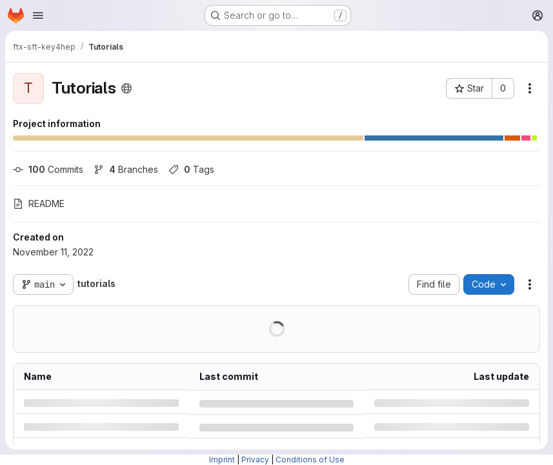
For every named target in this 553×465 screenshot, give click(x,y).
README (39, 203)
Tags (191, 169)
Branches (126, 169)
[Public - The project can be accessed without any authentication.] (126, 88)
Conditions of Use (310, 459)
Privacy (255, 459)
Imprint (222, 459)
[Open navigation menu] (38, 15)
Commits (48, 169)
